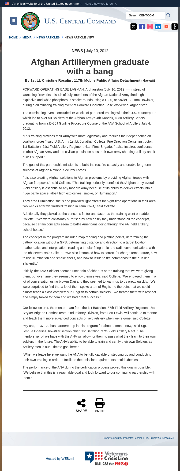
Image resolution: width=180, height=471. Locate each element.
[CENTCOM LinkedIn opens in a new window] (158, 26)
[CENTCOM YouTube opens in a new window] (166, 26)
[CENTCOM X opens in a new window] (133, 26)
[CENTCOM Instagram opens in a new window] (150, 26)
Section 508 (168, 438)
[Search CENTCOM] (145, 15)
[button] (101, 3)
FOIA (146, 438)
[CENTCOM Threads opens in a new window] (174, 26)
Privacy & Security (112, 438)
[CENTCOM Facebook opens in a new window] (142, 26)
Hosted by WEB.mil (60, 458)
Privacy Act (155, 438)
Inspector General (132, 438)
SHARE (81, 405)
